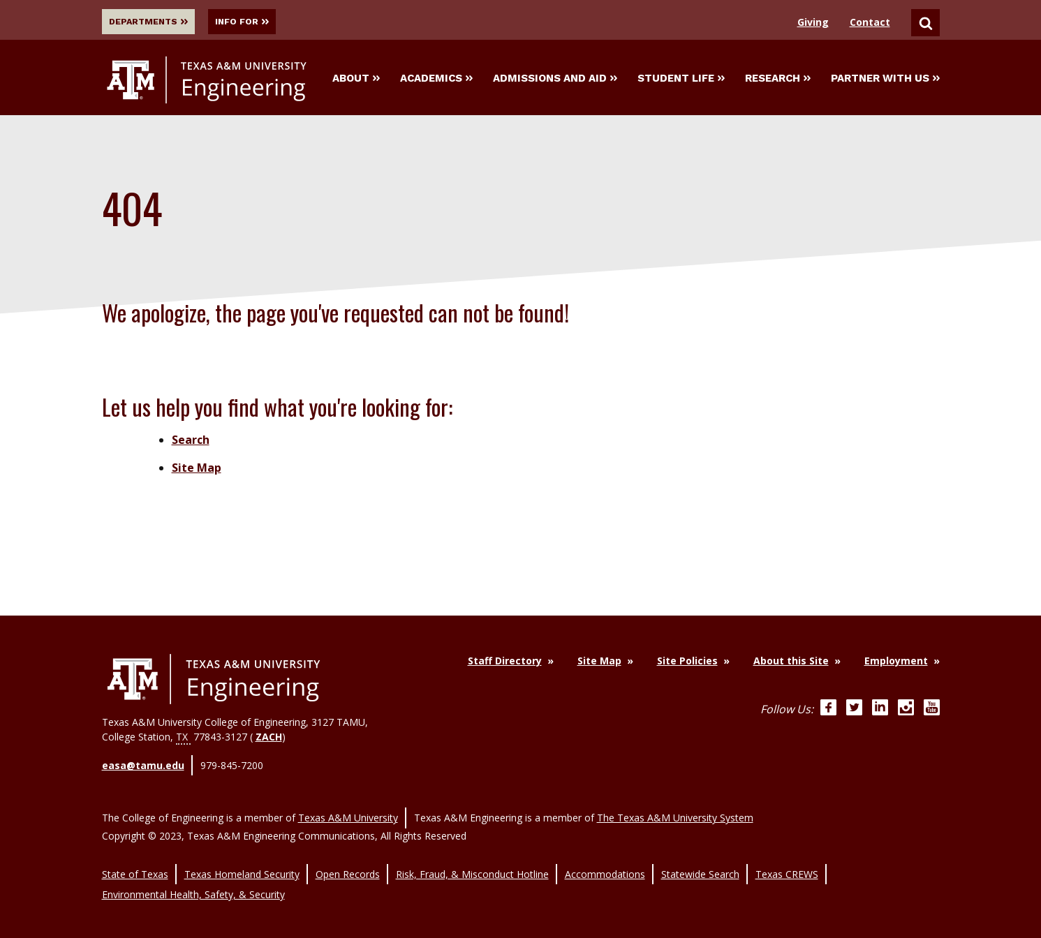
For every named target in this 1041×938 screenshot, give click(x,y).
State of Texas (135, 860)
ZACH (269, 739)
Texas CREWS (786, 860)
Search (190, 442)
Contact (870, 22)
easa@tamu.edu (143, 765)
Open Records (348, 860)
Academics (436, 79)
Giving (813, 22)
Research (778, 79)
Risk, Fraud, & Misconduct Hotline (472, 860)
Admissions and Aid (555, 79)
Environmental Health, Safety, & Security (193, 874)
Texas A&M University (348, 810)
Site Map (196, 470)
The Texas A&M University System (675, 810)
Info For (265, 21)
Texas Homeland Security (242, 860)
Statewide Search (700, 860)
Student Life (681, 79)
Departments (153, 21)
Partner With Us (885, 79)
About (356, 79)
